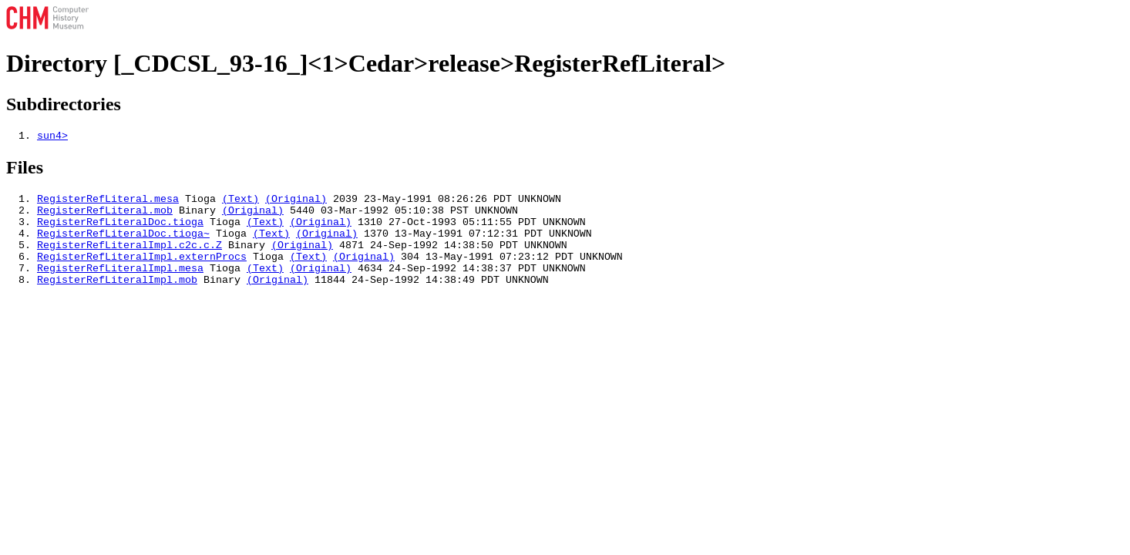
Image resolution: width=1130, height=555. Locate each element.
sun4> (52, 137)
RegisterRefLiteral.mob (105, 217)
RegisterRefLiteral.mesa (108, 203)
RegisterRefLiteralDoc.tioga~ (123, 244)
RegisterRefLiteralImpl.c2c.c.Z (129, 258)
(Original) (296, 203)
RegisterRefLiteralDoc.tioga (120, 230)
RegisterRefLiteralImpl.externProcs (142, 272)
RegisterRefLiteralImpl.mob (117, 300)
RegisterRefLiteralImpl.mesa (120, 286)
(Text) (240, 203)
